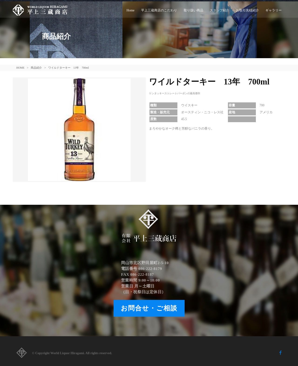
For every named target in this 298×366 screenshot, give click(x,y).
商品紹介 (36, 67)
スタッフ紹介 (219, 10)
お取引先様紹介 (247, 10)
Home (130, 10)
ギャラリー (273, 10)
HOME (20, 67)
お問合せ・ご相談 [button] (149, 308)
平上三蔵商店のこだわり (159, 10)
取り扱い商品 (193, 10)
